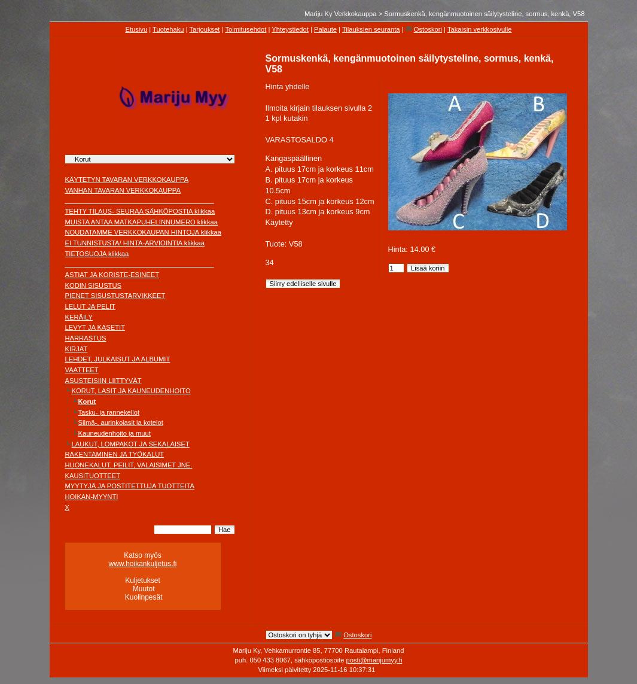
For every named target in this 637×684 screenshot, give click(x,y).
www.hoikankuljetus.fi (142, 564)
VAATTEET (82, 369)
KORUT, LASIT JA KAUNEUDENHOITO (131, 390)
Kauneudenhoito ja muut (114, 433)
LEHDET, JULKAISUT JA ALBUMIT (117, 359)
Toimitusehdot (245, 29)
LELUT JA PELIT (90, 306)
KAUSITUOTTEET (93, 475)
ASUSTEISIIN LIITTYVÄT (103, 380)
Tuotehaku (168, 29)
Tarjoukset (204, 29)
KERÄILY (79, 317)
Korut (87, 401)
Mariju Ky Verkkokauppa (340, 13)
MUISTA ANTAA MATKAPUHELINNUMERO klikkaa (141, 222)
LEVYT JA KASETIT (95, 327)
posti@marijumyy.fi (374, 660)
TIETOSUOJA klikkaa (97, 253)
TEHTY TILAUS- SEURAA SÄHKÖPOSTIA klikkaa (140, 211)
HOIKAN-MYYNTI (91, 496)
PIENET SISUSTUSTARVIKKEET (115, 295)
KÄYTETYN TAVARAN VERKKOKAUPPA (127, 179)
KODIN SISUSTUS (93, 285)
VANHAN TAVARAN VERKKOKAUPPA (123, 190)
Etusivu (136, 29)
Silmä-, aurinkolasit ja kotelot (120, 422)
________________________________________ (139, 200)
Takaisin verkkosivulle (479, 29)
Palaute (325, 29)
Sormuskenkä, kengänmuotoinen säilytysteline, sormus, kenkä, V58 (484, 13)
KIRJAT (76, 348)
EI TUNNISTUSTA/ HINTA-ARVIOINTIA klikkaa (135, 243)
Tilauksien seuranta (371, 29)
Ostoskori (428, 29)
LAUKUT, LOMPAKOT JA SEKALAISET (131, 444)
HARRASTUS (85, 338)
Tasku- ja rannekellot (109, 412)
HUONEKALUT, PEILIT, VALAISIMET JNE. (129, 465)
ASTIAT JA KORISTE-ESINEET (112, 274)
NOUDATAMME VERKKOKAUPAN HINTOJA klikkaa (143, 232)
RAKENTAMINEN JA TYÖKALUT (114, 454)
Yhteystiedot (290, 29)
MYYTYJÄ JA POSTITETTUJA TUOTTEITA (130, 486)
